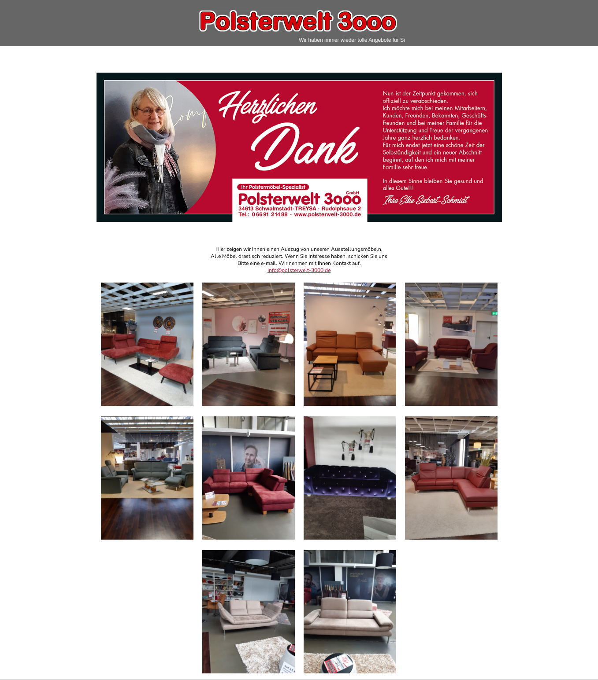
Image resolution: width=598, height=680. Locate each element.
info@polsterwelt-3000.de (299, 270)
